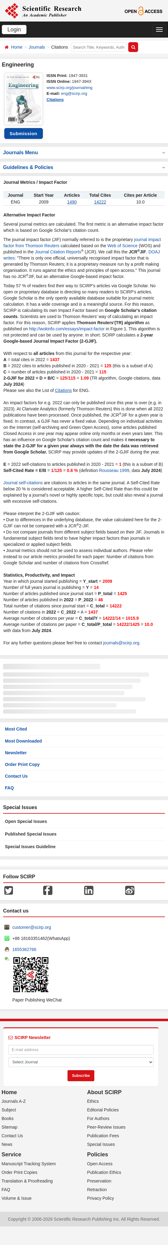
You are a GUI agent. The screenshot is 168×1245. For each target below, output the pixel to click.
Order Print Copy (22, 764)
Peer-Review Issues (106, 1127)
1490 (72, 201)
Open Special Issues (26, 821)
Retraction (97, 1189)
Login (14, 29)
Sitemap (9, 1127)
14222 (100, 201)
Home (17, 47)
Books (8, 1118)
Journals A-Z (14, 1101)
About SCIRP (104, 1092)
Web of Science (122, 245)
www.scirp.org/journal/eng (69, 87)
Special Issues (101, 1144)
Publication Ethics (104, 1172)
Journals (37, 47)
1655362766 (24, 949)
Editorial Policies (103, 1109)
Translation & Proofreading (27, 1181)
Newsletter (16, 752)
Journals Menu (84, 152)
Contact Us (16, 776)
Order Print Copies (19, 1172)
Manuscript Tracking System (29, 1163)
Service (11, 1154)
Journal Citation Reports (58, 251)
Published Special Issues (30, 834)
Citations (55, 99)
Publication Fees (103, 1135)
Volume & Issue (16, 1198)
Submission (23, 133)
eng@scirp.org (74, 93)
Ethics (93, 1101)
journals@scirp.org (121, 642)
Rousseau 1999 (114, 470)
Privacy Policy (100, 1198)
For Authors (98, 1118)
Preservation (99, 1181)
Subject (9, 1109)
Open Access (100, 1163)
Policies (97, 1154)
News (7, 1144)
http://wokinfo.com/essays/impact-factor (66, 328)
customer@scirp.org (31, 927)
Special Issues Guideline (30, 846)
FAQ (9, 787)
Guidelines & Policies (84, 167)
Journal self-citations (23, 482)
